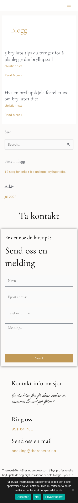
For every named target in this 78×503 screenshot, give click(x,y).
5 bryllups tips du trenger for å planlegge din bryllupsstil (34, 56)
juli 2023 (10, 197)
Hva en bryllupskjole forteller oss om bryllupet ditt (36, 96)
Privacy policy (54, 496)
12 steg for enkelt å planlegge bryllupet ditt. (35, 172)
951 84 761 (22, 429)
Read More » (13, 75)
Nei (37, 496)
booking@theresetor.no (34, 451)
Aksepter (22, 496)
